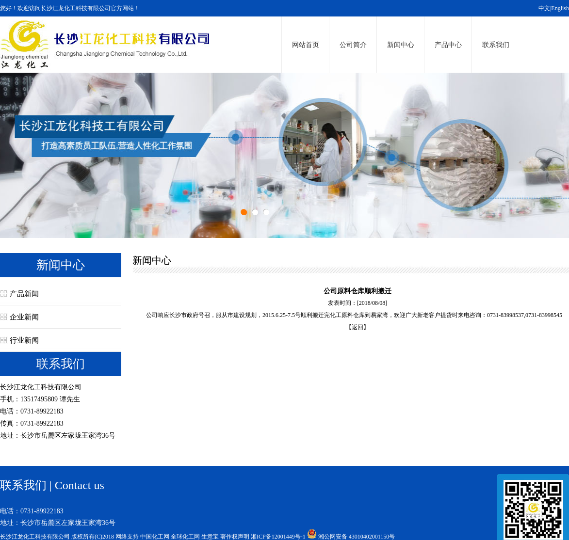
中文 (544, 8)
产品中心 (448, 44)
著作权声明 (234, 536)
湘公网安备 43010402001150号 (356, 536)
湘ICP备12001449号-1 (278, 536)
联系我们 (495, 44)
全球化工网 (185, 536)
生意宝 (210, 536)
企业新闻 (24, 317)
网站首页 (305, 44)
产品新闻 (24, 294)
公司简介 (353, 44)
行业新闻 (24, 340)
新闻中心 (400, 44)
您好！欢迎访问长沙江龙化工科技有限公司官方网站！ (70, 8)
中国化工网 (154, 536)
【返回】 (357, 327)
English (560, 8)
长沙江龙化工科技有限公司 (40, 387)
